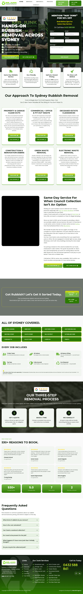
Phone (67, 38)
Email (66, 31)
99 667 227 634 (8, 576)
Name (52, 31)
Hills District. (66, 226)
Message (52, 45)
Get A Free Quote (74, 3)
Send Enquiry (64, 57)
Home (21, 1)
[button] (31, 329)
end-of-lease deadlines (66, 210)
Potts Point (75, 214)
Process (50, 1)
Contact (36, 5)
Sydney (77, 224)
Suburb (52, 38)
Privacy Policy (27, 590)
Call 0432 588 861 (61, 3)
